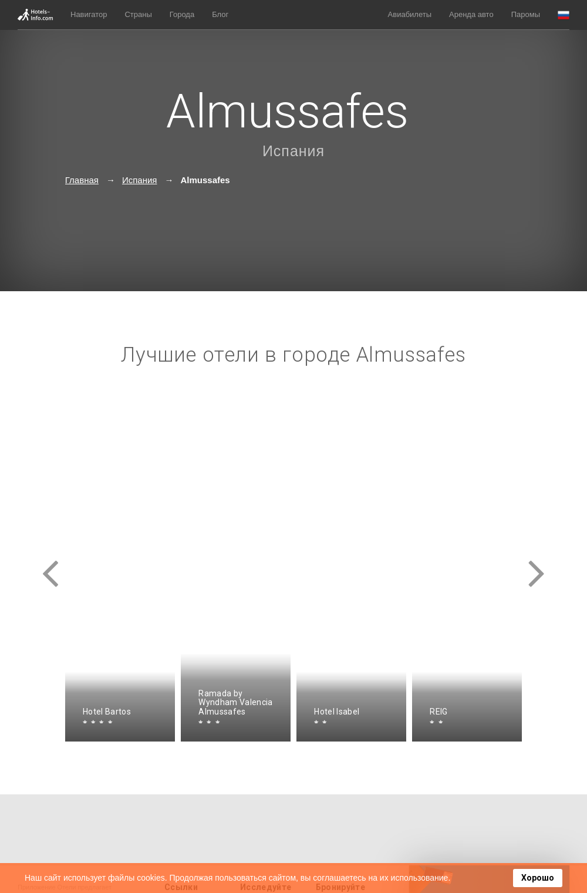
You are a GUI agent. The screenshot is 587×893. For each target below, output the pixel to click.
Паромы (525, 14)
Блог (220, 14)
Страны (137, 14)
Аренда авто (471, 14)
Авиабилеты (409, 14)
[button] (563, 15)
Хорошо (537, 877)
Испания (293, 151)
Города (182, 14)
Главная (82, 180)
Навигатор (88, 14)
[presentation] (50, 563)
